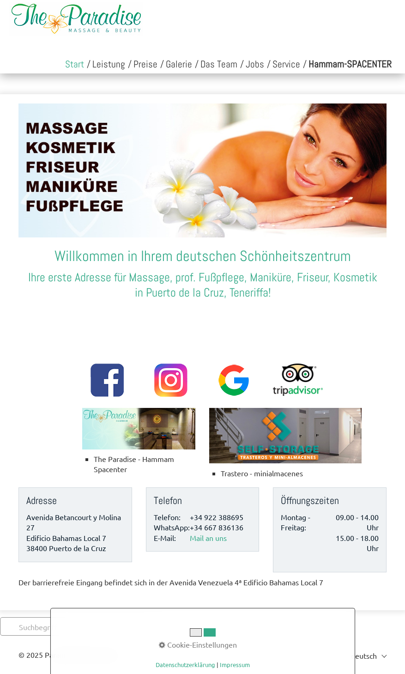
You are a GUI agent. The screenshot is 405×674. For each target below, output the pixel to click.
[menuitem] (74, 64)
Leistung (108, 64)
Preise (145, 64)
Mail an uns (208, 537)
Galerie (179, 64)
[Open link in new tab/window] (350, 64)
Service (286, 64)
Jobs (255, 64)
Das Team (218, 64)
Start (74, 64)
